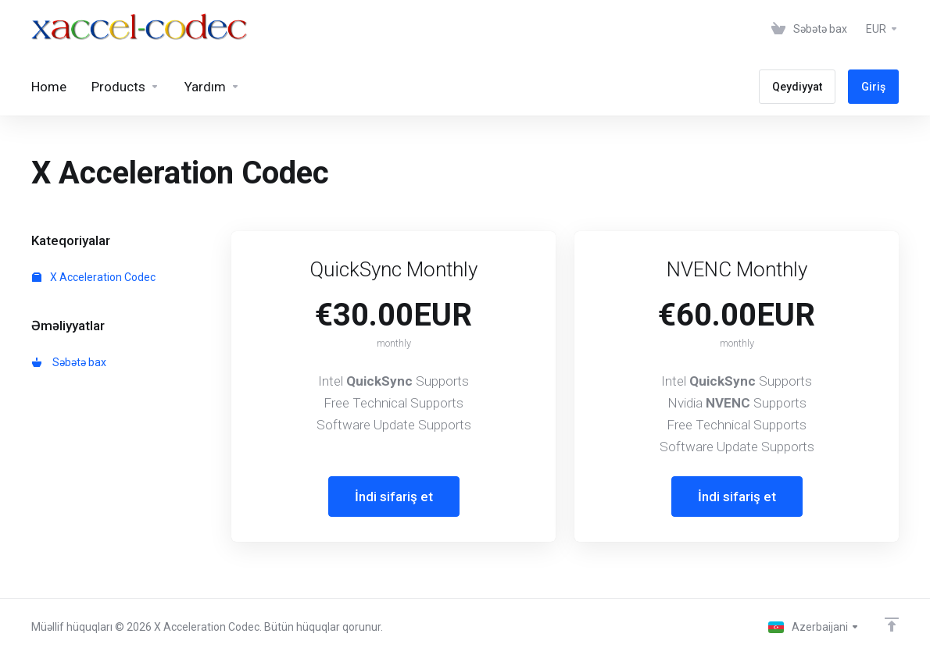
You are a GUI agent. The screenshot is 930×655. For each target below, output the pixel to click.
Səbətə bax (69, 362)
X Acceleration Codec (94, 277)
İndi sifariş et (394, 496)
